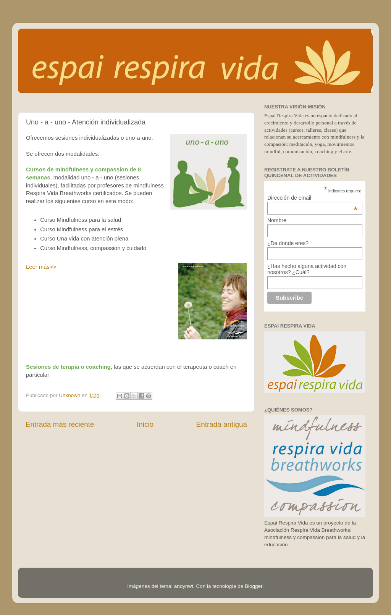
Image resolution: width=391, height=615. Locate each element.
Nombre (276, 220)
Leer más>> (41, 267)
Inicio (145, 424)
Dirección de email (312, 198)
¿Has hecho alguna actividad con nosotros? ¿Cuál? (306, 269)
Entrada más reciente (60, 424)
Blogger (253, 586)
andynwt (183, 586)
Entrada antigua (221, 424)
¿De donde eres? (288, 243)
